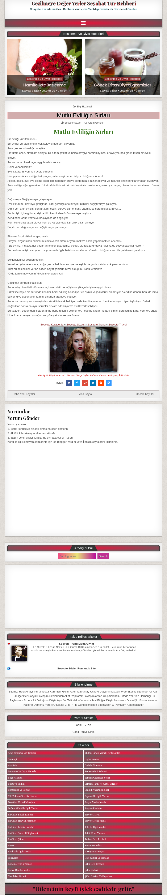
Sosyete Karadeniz (51, 324)
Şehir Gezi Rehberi (94, 863)
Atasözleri (13, 765)
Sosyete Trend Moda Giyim (76, 643)
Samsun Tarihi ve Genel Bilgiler (101, 783)
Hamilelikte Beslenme (44, 85)
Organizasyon (92, 759)
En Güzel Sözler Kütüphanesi (23, 833)
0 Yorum (62, 91)
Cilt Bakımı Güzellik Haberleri (23, 796)
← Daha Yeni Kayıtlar (22, 394)
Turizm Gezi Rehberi (95, 839)
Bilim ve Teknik (16, 783)
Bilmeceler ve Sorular (19, 789)
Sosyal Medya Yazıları (96, 802)
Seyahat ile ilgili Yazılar (97, 796)
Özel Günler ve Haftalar (97, 857)
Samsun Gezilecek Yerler (97, 777)
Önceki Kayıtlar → (147, 394)
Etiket (11, 845)
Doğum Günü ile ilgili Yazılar (23, 808)
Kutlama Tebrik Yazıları (20, 863)
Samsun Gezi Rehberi (96, 771)
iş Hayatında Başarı (95, 851)
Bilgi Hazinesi (84, 106)
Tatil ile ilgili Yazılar (95, 827)
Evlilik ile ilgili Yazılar (19, 851)
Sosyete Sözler (30, 91)
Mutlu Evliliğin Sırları (83, 115)
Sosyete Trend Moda (95, 820)
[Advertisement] (83, 596)
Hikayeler (13, 857)
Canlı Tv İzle (83, 724)
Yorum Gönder (95, 122)
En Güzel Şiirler (16, 839)
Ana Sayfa (85, 394)
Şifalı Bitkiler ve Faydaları (98, 876)
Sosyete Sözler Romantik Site (76, 668)
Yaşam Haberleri (93, 845)
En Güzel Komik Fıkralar (21, 827)
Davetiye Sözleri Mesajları (21, 802)
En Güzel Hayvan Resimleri (22, 820)
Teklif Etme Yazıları (95, 833)
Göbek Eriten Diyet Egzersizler (122, 85)
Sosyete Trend (96, 324)
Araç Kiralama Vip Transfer (22, 752)
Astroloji (12, 759)
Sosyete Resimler (93, 808)
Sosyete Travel (118, 324)
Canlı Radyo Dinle (83, 731)
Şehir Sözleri (91, 870)
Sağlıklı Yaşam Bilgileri (97, 789)
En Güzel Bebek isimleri (20, 814)
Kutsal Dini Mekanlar (19, 870)
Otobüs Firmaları (93, 765)
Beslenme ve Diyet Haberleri (44, 78)
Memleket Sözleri (17, 876)
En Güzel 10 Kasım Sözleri (48, 647)
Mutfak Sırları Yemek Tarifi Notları (103, 752)
